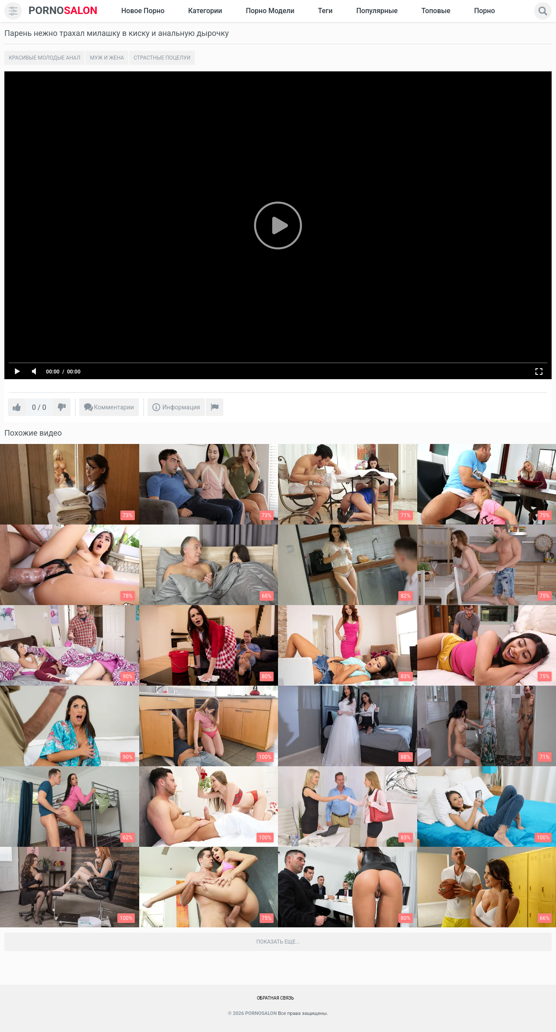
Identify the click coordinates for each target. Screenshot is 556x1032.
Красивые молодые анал (44, 58)
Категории (205, 11)
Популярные (377, 11)
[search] (543, 11)
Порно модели (270, 11)
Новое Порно (143, 11)
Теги (325, 11)
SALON (63, 11)
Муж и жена (107, 58)
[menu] (13, 11)
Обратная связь (275, 998)
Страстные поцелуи (162, 58)
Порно (484, 11)
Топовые (435, 11)
